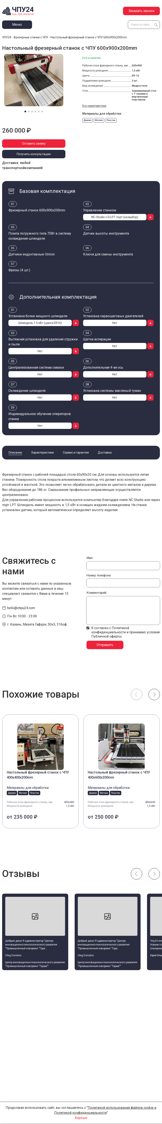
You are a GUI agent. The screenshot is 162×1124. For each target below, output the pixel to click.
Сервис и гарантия (76, 452)
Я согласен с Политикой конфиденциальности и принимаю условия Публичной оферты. (125, 632)
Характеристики (42, 452)
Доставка (105, 452)
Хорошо (81, 1118)
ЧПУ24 (6, 37)
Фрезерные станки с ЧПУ (31, 37)
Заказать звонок (141, 11)
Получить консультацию (34, 154)
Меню (17, 25)
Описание (15, 452)
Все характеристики (94, 105)
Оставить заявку (34, 143)
